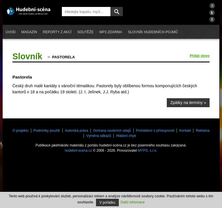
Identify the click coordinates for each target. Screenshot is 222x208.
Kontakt (185, 131)
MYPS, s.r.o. (147, 150)
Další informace (133, 202)
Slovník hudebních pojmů (153, 32)
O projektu (20, 131)
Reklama (202, 131)
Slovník (27, 56)
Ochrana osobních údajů (112, 131)
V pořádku (107, 202)
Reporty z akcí (57, 32)
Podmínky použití (47, 131)
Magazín (29, 32)
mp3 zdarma (110, 32)
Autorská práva (76, 131)
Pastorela (63, 57)
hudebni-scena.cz (78, 150)
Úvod (10, 32)
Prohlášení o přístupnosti (155, 131)
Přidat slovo (200, 56)
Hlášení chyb (126, 136)
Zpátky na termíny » (188, 102)
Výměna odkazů (98, 136)
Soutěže (85, 32)
